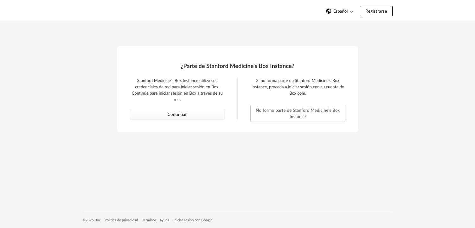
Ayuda (164, 220)
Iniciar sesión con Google (193, 220)
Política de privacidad (121, 220)
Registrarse (376, 11)
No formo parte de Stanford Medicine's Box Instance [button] (298, 113)
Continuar (177, 114)
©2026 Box (92, 220)
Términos (149, 220)
